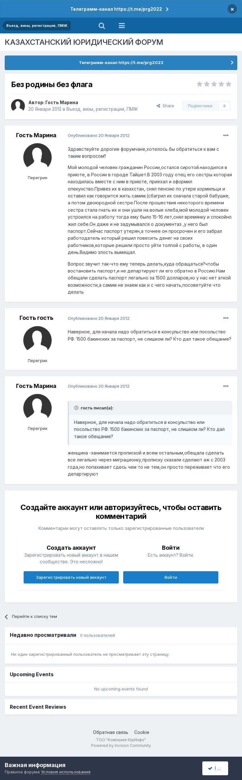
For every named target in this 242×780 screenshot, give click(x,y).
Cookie (141, 732)
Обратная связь (110, 732)
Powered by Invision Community (121, 745)
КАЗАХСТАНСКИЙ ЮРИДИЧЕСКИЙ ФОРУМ (84, 42)
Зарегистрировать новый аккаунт (71, 577)
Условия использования (65, 771)
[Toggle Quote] (77, 407)
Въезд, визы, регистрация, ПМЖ (102, 109)
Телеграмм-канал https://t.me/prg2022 (116, 9)
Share (165, 105)
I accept (219, 768)
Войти (170, 577)
